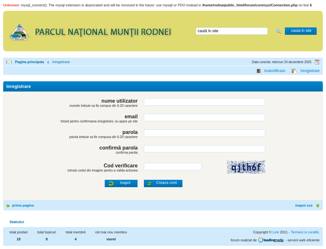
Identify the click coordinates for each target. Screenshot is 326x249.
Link (276, 232)
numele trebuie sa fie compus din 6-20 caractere (103, 105)
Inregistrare (61, 62)
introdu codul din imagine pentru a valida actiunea (102, 170)
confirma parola (127, 152)
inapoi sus (304, 205)
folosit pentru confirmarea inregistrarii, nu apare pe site (99, 121)
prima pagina (23, 205)
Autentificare (275, 71)
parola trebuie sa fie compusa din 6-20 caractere (103, 137)
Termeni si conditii (305, 232)
